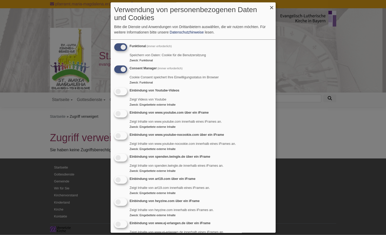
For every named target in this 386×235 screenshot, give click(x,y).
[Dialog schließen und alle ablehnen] (272, 5)
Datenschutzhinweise (187, 32)
